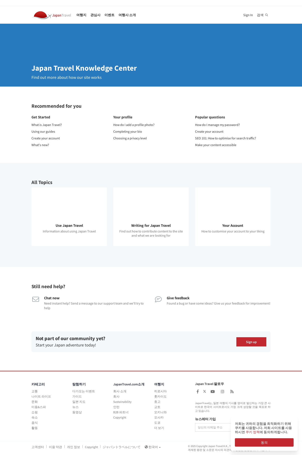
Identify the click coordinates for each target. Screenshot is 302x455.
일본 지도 (79, 402)
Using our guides (43, 131)
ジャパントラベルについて (122, 447)
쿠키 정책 (253, 432)
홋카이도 (160, 396)
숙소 (34, 417)
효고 (157, 402)
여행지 (81, 15)
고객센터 (37, 447)
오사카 (159, 417)
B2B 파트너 (121, 412)
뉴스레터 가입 (205, 419)
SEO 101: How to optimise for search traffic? (225, 138)
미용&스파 (38, 407)
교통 (34, 391)
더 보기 (159, 428)
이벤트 (109, 15)
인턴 (116, 407)
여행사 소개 (127, 15)
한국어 (153, 447)
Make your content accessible (215, 145)
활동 (34, 428)
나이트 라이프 (41, 396)
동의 (264, 442)
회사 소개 (119, 391)
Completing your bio (127, 131)
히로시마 (160, 391)
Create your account (45, 138)
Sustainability (122, 402)
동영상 (77, 412)
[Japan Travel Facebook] (197, 391)
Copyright (119, 417)
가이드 (77, 396)
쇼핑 (34, 412)
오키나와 (160, 412)
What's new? (40, 145)
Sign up (251, 342)
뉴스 (75, 407)
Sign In (248, 15)
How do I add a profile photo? (134, 125)
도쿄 (157, 423)
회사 (116, 396)
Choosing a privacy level (130, 138)
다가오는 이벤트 (83, 391)
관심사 (95, 15)
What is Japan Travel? (46, 125)
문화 (34, 402)
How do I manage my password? (217, 125)
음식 (34, 423)
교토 (157, 407)
